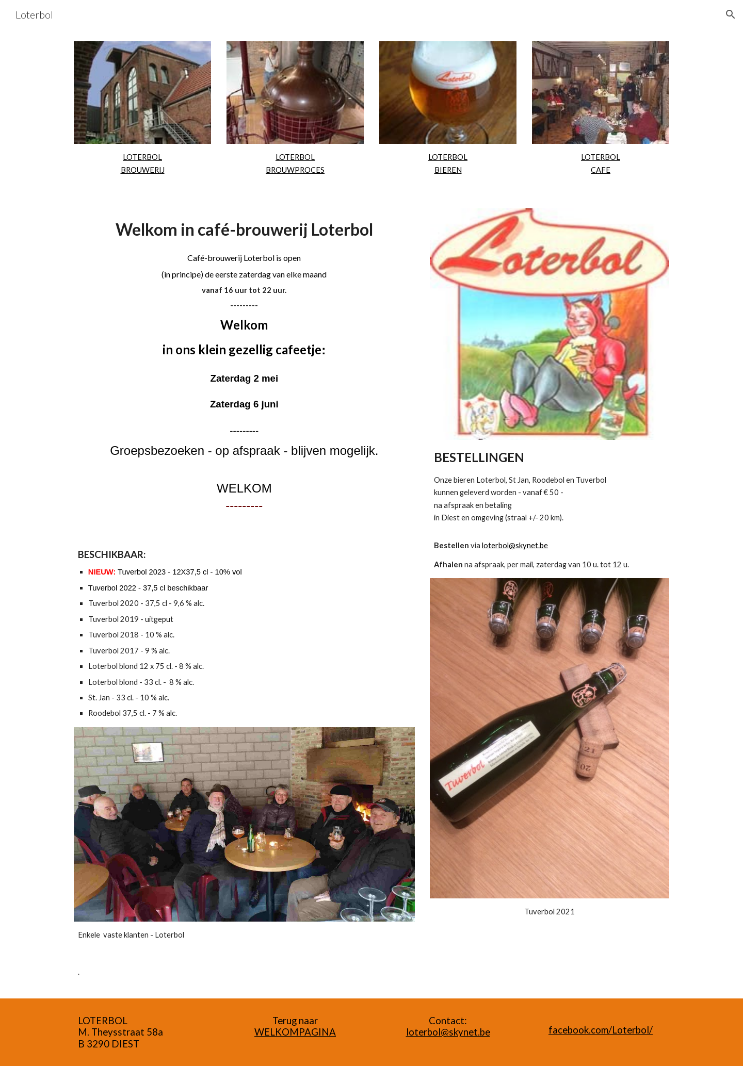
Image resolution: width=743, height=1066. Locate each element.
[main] (142, 164)
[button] (730, 14)
